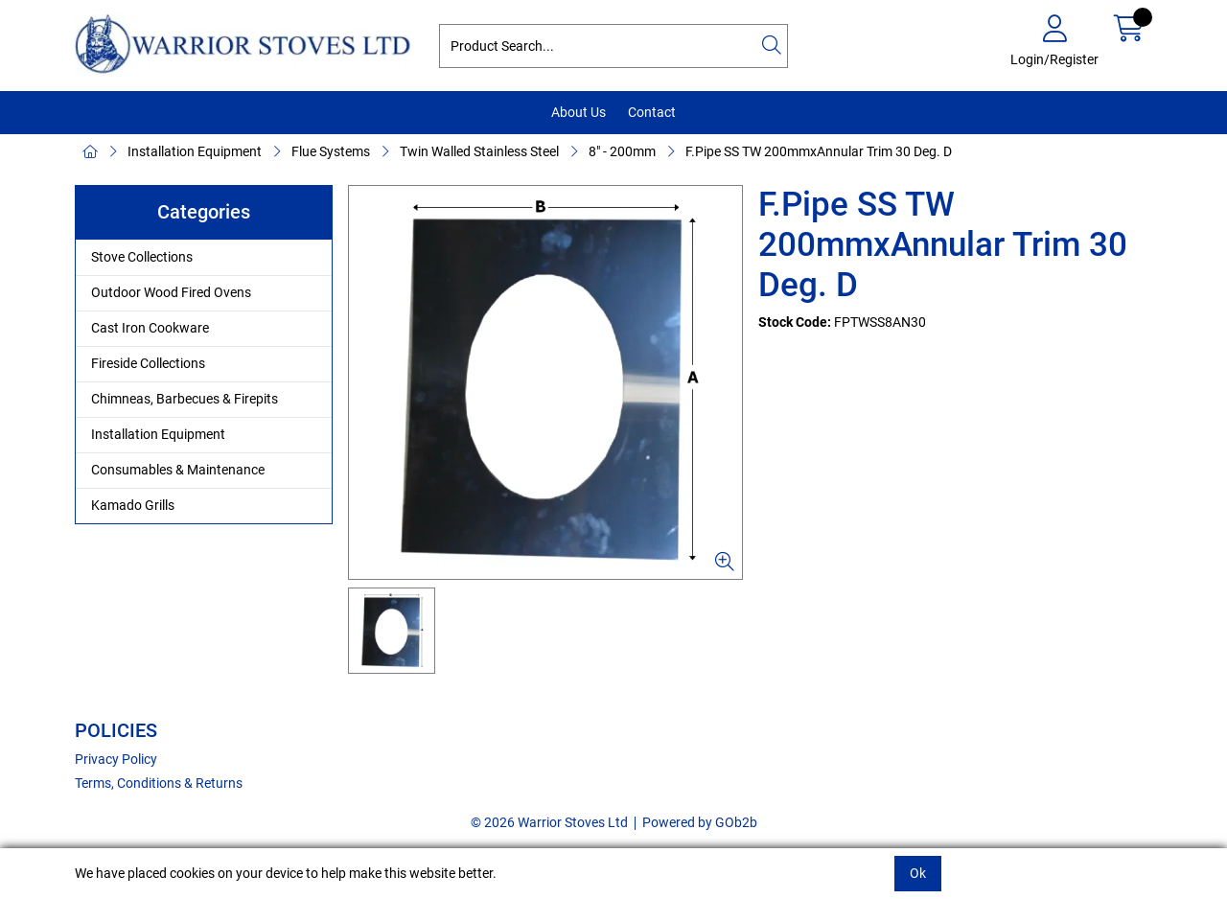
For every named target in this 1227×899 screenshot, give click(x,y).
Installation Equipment (194, 151)
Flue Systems (330, 151)
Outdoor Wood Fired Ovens (171, 292)
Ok (918, 873)
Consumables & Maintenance (178, 469)
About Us (578, 112)
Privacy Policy (116, 759)
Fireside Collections (148, 363)
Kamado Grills (132, 505)
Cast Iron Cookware (150, 327)
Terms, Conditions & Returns (159, 783)
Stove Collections (142, 257)
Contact (652, 112)
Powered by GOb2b (699, 822)
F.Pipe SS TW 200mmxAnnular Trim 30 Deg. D (818, 151)
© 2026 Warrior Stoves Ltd (549, 822)
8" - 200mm (622, 151)
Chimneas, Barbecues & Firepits (184, 398)
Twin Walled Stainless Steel (479, 151)
